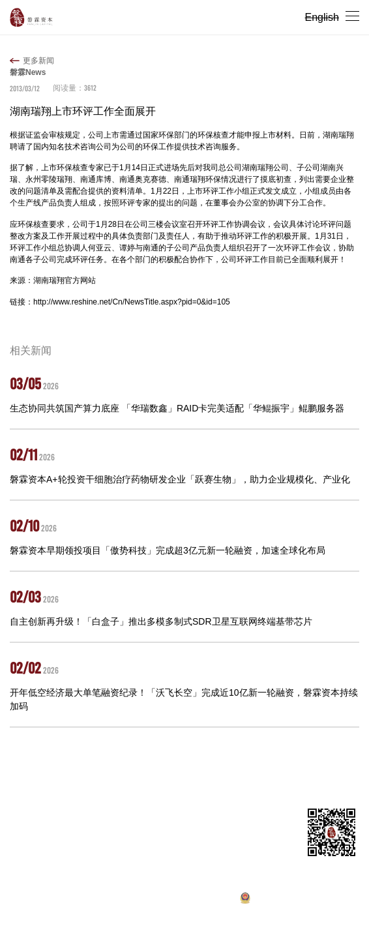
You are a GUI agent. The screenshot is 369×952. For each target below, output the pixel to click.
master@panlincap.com (85, 841)
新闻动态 (184, 772)
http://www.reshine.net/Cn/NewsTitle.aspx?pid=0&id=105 (131, 301)
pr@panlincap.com (81, 879)
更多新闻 (38, 60)
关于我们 (51, 772)
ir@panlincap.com (88, 853)
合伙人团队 (138, 772)
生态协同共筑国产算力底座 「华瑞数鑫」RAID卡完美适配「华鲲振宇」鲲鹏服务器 (177, 408)
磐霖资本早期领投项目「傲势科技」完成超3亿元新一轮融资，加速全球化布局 (167, 550)
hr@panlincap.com (81, 866)
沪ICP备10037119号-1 (174, 901)
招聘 (218, 772)
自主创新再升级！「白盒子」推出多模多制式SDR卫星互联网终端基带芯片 (161, 621)
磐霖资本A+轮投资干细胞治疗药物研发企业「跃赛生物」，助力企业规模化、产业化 (180, 479)
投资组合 (93, 772)
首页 (17, 772)
